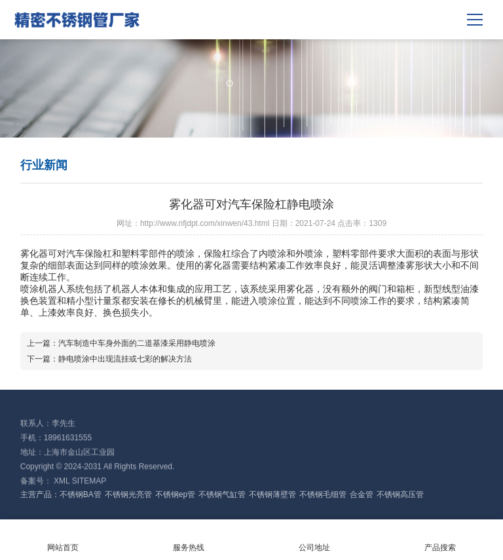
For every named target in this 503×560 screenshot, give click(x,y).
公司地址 (314, 539)
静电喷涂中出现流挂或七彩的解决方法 (125, 359)
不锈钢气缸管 (222, 494)
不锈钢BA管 (81, 494)
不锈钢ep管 (175, 494)
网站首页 (63, 539)
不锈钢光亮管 (128, 494)
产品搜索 (440, 539)
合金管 (361, 494)
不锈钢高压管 (400, 494)
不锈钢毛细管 (322, 494)
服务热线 (189, 539)
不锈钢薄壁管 (272, 494)
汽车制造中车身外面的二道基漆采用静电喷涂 (136, 343)
